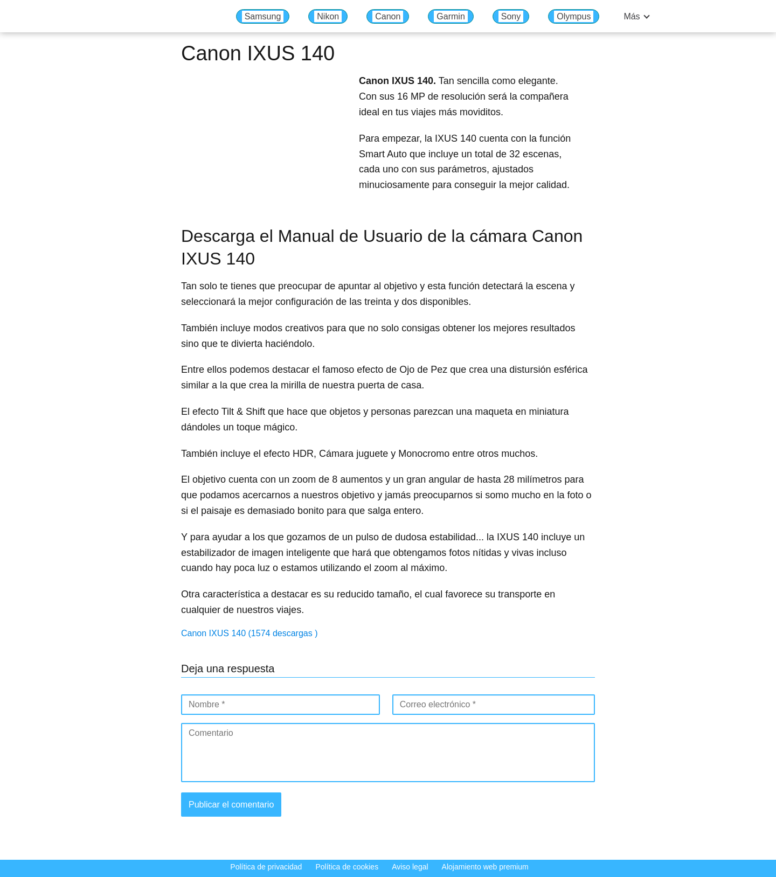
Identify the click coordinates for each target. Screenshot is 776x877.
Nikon (328, 16)
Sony (511, 16)
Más (631, 16)
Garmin (450, 16)
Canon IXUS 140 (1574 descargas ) (249, 633)
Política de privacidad (266, 866)
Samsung (263, 16)
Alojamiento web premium (485, 866)
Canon (387, 16)
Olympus (574, 16)
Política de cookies (346, 866)
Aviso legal (410, 866)
